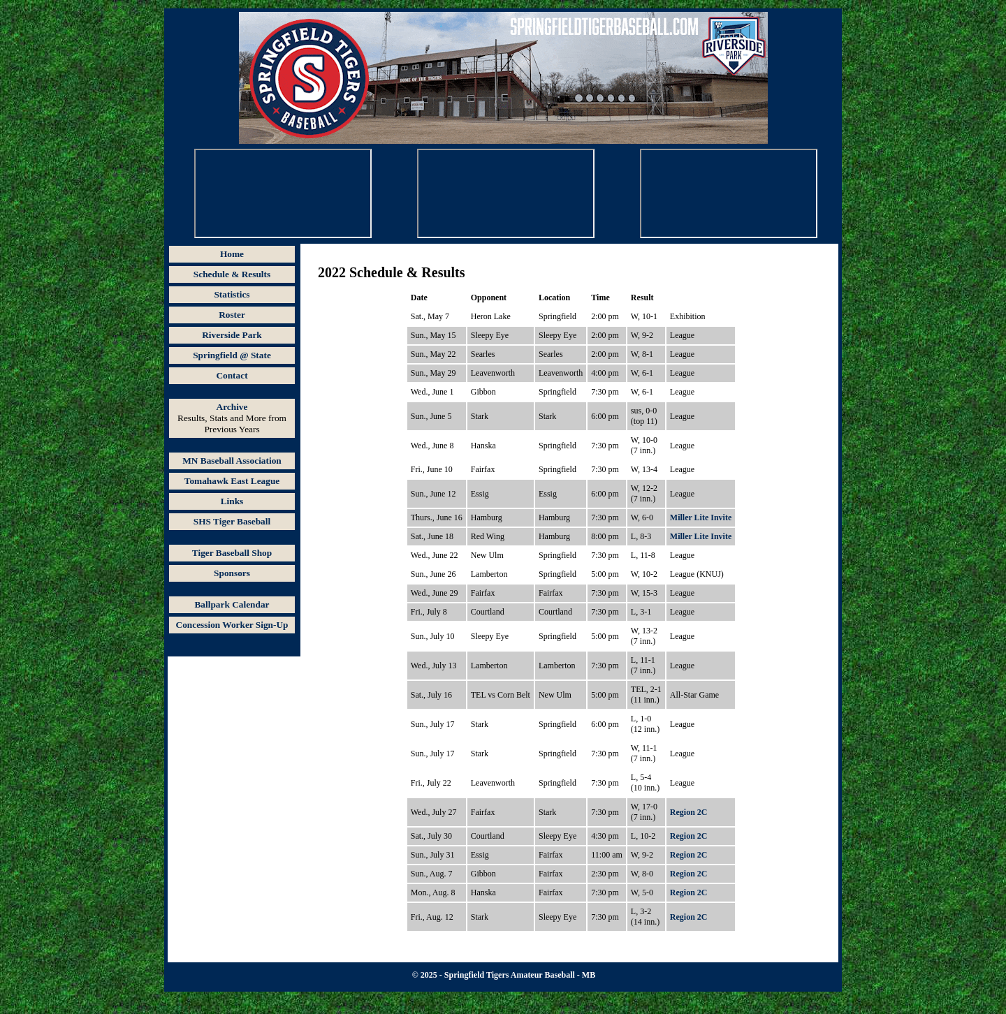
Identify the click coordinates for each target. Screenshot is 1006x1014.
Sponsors (232, 573)
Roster (232, 314)
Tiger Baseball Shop (232, 553)
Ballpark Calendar (231, 604)
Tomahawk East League (232, 481)
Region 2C (689, 812)
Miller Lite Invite (700, 517)
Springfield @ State (232, 355)
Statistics (231, 294)
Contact (231, 375)
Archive (232, 407)
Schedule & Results (232, 274)
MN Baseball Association (231, 460)
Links (232, 501)
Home (232, 254)
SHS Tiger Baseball (232, 521)
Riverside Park (232, 335)
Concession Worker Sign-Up (232, 624)
